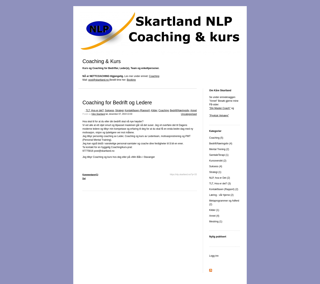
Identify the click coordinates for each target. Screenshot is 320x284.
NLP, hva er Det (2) (219, 177)
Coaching (154, 76)
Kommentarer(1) (90, 175)
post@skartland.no (99, 79)
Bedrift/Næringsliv (179, 110)
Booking (131, 79)
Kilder (154, 110)
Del (84, 178)
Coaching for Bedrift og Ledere (117, 102)
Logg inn (214, 255)
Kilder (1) (214, 210)
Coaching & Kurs (101, 61)
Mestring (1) (215, 221)
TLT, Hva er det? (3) (220, 183)
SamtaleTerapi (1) (219, 155)
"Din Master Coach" (220, 108)
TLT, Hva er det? (95, 110)
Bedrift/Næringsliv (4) (220, 143)
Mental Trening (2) (219, 149)
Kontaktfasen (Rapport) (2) (223, 189)
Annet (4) (214, 215)
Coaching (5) (216, 137)
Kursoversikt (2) (217, 160)
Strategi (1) (215, 172)
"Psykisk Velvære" (219, 115)
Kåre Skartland (98, 114)
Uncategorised (189, 114)
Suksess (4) (215, 166)
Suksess (109, 110)
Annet (193, 110)
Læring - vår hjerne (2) (221, 195)
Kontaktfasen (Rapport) (137, 110)
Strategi (119, 110)
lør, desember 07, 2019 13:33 (119, 114)
